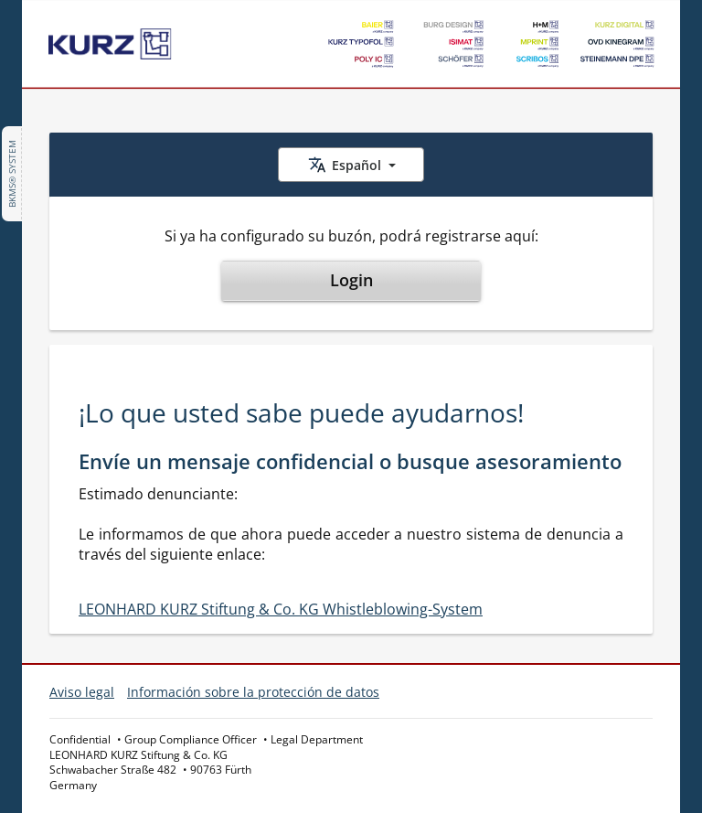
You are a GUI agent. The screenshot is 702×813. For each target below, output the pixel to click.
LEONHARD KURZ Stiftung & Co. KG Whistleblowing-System (281, 609)
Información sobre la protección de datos (253, 692)
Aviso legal (81, 692)
